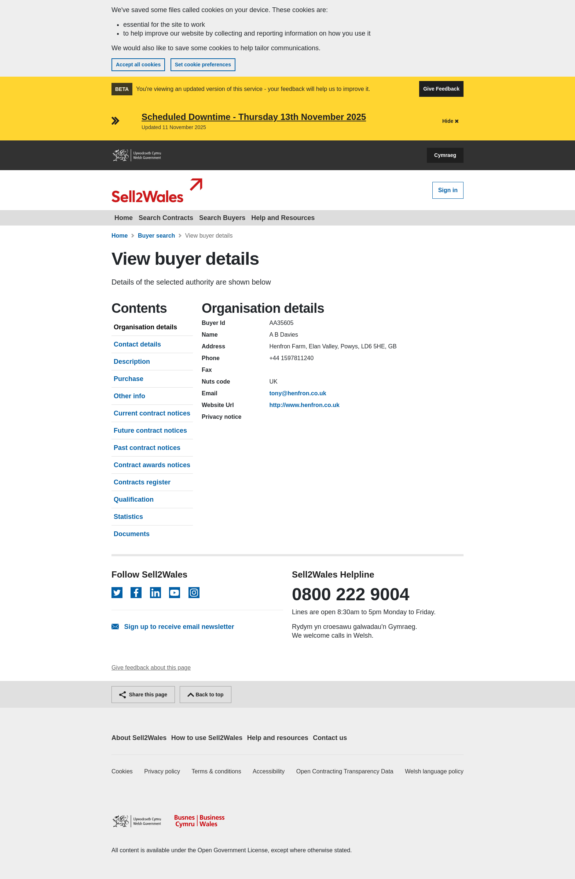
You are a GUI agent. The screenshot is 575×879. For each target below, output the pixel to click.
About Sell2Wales (138, 737)
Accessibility (269, 771)
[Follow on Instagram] (193, 592)
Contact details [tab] (137, 344)
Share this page (143, 694)
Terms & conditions (216, 771)
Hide (450, 121)
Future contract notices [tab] (150, 430)
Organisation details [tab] (145, 327)
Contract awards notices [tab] (152, 465)
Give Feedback (441, 89)
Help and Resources (283, 217)
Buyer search (156, 235)
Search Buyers (222, 217)
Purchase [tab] (128, 378)
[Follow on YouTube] (174, 592)
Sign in (448, 190)
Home (123, 217)
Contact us (330, 737)
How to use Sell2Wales (206, 737)
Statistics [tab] (128, 516)
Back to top (205, 694)
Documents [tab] (132, 534)
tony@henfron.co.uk (298, 393)
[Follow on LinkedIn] (155, 592)
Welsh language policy (434, 771)
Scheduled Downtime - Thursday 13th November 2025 (254, 117)
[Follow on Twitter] (116, 592)
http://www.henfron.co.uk (305, 405)
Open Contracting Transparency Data (344, 771)
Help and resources (277, 737)
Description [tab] (132, 361)
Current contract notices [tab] (152, 413)
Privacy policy (162, 771)
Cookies (122, 771)
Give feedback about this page (151, 667)
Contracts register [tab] (142, 482)
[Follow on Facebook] (136, 592)
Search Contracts (166, 217)
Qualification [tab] (134, 499)
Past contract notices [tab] (147, 447)
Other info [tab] (129, 396)
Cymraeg (445, 155)
